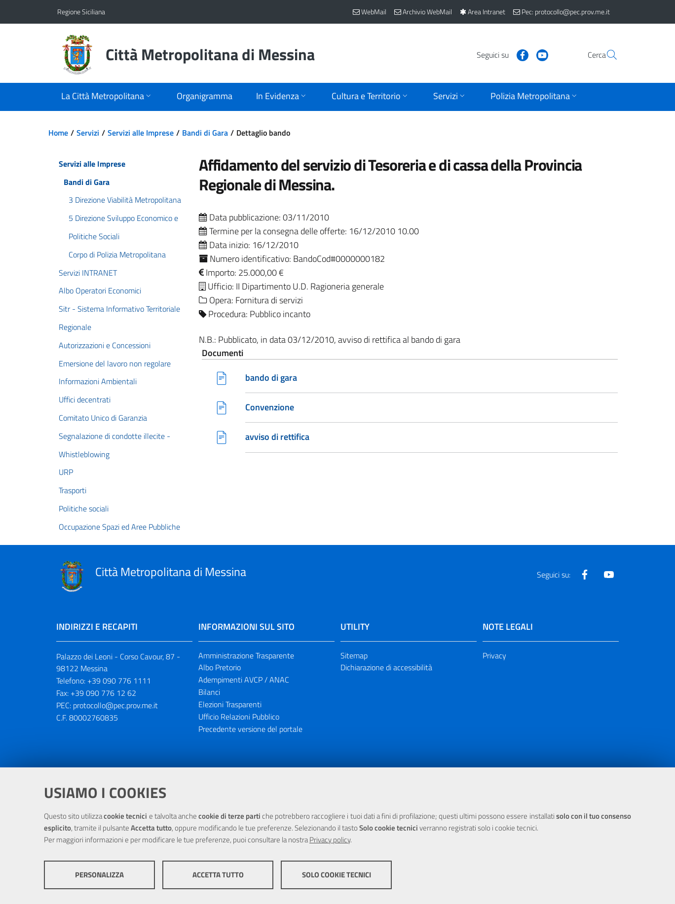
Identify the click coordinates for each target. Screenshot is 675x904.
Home (58, 133)
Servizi (87, 133)
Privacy (494, 655)
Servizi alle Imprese (141, 133)
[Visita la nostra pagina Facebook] (499, 54)
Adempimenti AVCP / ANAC (243, 680)
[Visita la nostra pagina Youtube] (518, 54)
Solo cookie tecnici (336, 874)
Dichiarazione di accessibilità (386, 667)
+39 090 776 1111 (119, 681)
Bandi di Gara (205, 133)
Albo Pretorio (219, 667)
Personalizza (99, 874)
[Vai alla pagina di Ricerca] (606, 55)
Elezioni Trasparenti (230, 704)
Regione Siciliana (81, 11)
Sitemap (354, 655)
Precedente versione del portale (250, 729)
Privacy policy (329, 839)
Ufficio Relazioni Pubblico (238, 717)
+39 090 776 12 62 (103, 693)
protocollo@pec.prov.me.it (115, 705)
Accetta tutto (218, 874)
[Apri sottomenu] (107, 97)
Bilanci (209, 692)
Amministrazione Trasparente (246, 655)
